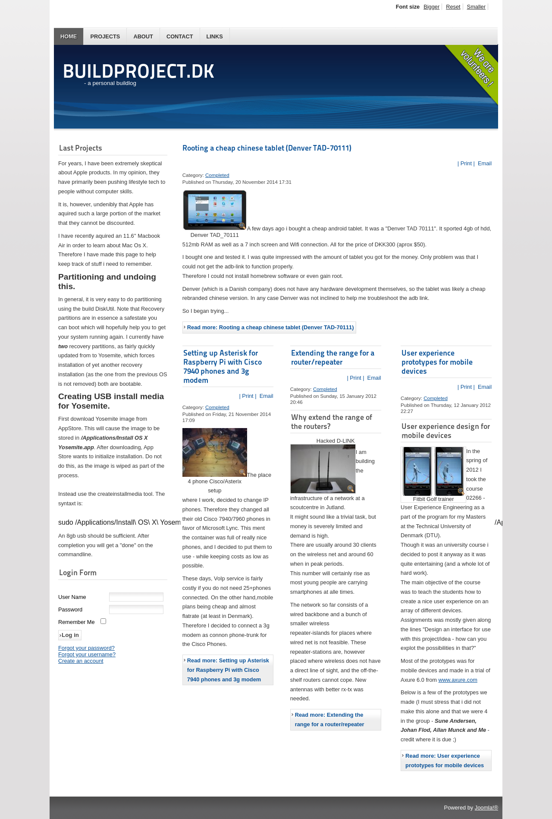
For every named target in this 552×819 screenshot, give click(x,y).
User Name (72, 598)
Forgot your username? (87, 655)
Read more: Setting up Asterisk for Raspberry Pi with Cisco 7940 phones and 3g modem (228, 670)
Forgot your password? (86, 649)
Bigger (431, 6)
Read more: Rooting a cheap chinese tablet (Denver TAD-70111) (270, 327)
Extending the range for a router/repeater (332, 357)
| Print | (466, 163)
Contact (179, 36)
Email (484, 163)
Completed (217, 175)
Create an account (81, 661)
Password (70, 610)
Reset (453, 6)
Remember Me (76, 623)
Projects (105, 36)
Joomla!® (486, 807)
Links (215, 36)
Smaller (476, 6)
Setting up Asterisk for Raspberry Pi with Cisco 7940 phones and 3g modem (222, 366)
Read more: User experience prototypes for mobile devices (444, 761)
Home (68, 36)
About (143, 36)
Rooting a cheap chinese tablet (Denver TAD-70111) (266, 147)
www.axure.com (458, 680)
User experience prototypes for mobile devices (437, 361)
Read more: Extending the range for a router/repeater (329, 720)
